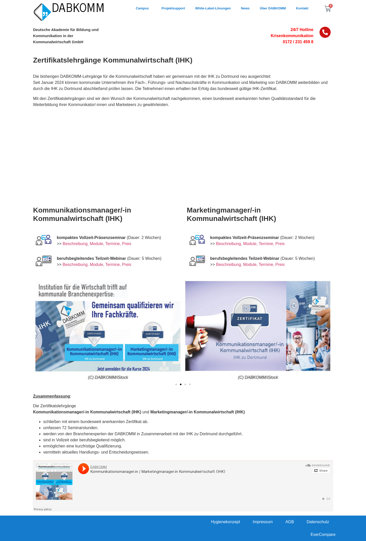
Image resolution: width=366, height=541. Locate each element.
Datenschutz (318, 522)
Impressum (262, 522)
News (245, 8)
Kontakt (302, 8)
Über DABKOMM (273, 8)
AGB (289, 522)
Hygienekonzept (225, 522)
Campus (143, 8)
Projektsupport (173, 8)
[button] (39, 330)
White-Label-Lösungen (213, 8)
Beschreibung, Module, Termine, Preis (97, 244)
